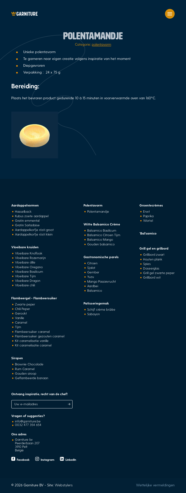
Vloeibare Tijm (25, 276)
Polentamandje (98, 211)
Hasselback (23, 211)
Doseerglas (151, 268)
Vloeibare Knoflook (29, 253)
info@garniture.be (28, 421)
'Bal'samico (148, 233)
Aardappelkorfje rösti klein (34, 234)
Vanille (19, 318)
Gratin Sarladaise (27, 225)
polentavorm (101, 44)
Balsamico (94, 290)
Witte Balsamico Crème (102, 224)
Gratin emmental (27, 220)
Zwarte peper (25, 304)
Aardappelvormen (25, 205)
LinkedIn (68, 459)
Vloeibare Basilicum (29, 271)
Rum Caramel (25, 369)
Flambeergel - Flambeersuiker (34, 298)
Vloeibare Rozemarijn (30, 258)
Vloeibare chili (25, 285)
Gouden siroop (25, 373)
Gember (93, 272)
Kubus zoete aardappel (31, 216)
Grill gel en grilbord (154, 248)
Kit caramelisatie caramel (33, 345)
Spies (147, 264)
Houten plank (152, 259)
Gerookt (21, 313)
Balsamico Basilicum (101, 230)
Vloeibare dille (25, 262)
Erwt (146, 211)
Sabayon (93, 314)
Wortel (148, 220)
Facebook (20, 459)
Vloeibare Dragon (27, 280)
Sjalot (91, 267)
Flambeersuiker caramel (32, 331)
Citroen (92, 263)
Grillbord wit (152, 277)
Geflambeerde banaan (31, 378)
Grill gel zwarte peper (159, 273)
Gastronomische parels (101, 257)
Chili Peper (22, 309)
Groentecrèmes (151, 205)
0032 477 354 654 (28, 425)
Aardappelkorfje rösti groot (34, 230)
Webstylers (64, 485)
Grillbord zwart (154, 254)
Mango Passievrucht (101, 281)
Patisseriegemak (96, 303)
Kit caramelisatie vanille (32, 341)
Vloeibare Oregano (29, 267)
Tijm (18, 327)
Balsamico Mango (100, 239)
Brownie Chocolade (29, 364)
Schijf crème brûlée (101, 309)
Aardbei (92, 286)
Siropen (17, 358)
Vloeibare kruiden (25, 247)
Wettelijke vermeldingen (155, 485)
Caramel (21, 322)
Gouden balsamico (101, 244)
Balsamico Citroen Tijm (103, 235)
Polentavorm (93, 205)
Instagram (45, 459)
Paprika (148, 216)
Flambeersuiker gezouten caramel (39, 336)
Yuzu (90, 277)
